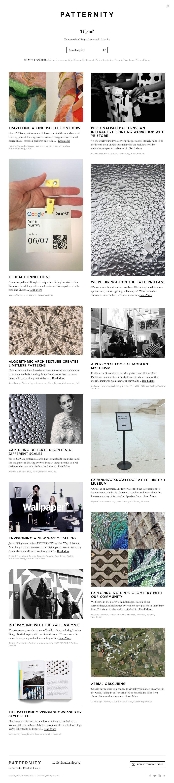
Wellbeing (116, 386)
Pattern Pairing (143, 60)
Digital (12, 295)
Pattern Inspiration (104, 60)
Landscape (29, 146)
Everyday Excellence (125, 60)
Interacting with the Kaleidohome (44, 625)
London (12, 646)
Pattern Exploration (142, 701)
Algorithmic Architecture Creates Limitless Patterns (44, 363)
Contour (40, 146)
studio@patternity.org (66, 762)
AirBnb (12, 643)
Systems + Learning (100, 386)
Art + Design (15, 383)
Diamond (104, 614)
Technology (124, 153)
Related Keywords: (35, 60)
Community (79, 60)
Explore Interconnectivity (60, 60)
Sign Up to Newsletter (150, 764)
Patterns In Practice (35, 558)
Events (125, 386)
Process (41, 556)
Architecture (68, 383)
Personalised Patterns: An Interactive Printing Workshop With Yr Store (128, 132)
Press (11, 556)
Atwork (56, 775)
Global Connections (30, 277)
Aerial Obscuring (108, 684)
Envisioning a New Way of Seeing (42, 538)
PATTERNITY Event (100, 153)
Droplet (43, 471)
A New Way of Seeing (25, 556)
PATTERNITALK (137, 386)
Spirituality (151, 386)
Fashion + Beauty (53, 146)
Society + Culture (130, 501)
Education (145, 501)
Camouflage (97, 701)
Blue (29, 471)
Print (133, 153)
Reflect (74, 643)
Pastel (29, 148)
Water (35, 471)
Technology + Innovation (34, 383)
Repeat (57, 383)
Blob (50, 471)
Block (50, 383)
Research (90, 60)
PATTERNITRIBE (62, 643)
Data (119, 501)
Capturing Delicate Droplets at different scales (41, 452)
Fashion (141, 153)
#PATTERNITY (128, 614)
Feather (95, 614)
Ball (55, 471)
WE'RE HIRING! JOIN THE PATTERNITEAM (127, 282)
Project (114, 153)
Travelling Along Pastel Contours (44, 128)
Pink (77, 383)
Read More (64, 140)
